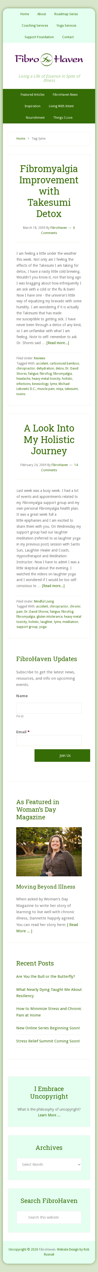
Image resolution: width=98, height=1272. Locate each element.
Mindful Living (44, 601)
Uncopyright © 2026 (23, 1249)
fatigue (33, 374)
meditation (70, 622)
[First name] (49, 708)
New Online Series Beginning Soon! (48, 1028)
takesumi (71, 389)
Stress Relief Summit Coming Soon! (48, 1041)
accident (42, 363)
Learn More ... (49, 1115)
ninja (59, 389)
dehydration (45, 368)
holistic (67, 379)
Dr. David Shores (36, 612)
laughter (47, 622)
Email (23, 732)
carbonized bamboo (64, 363)
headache (23, 379)
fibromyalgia (62, 374)
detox (60, 368)
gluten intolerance (49, 616)
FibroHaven (49, 59)
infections (23, 384)
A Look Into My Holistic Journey (49, 439)
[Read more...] (58, 343)
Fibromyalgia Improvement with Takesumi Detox (49, 191)
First (20, 716)
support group (27, 627)
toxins (20, 394)
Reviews (39, 358)
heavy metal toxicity (46, 379)
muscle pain (46, 389)
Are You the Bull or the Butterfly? (45, 976)
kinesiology (40, 384)
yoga (43, 627)
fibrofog (46, 374)
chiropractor (25, 368)
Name (22, 696)
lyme (53, 384)
